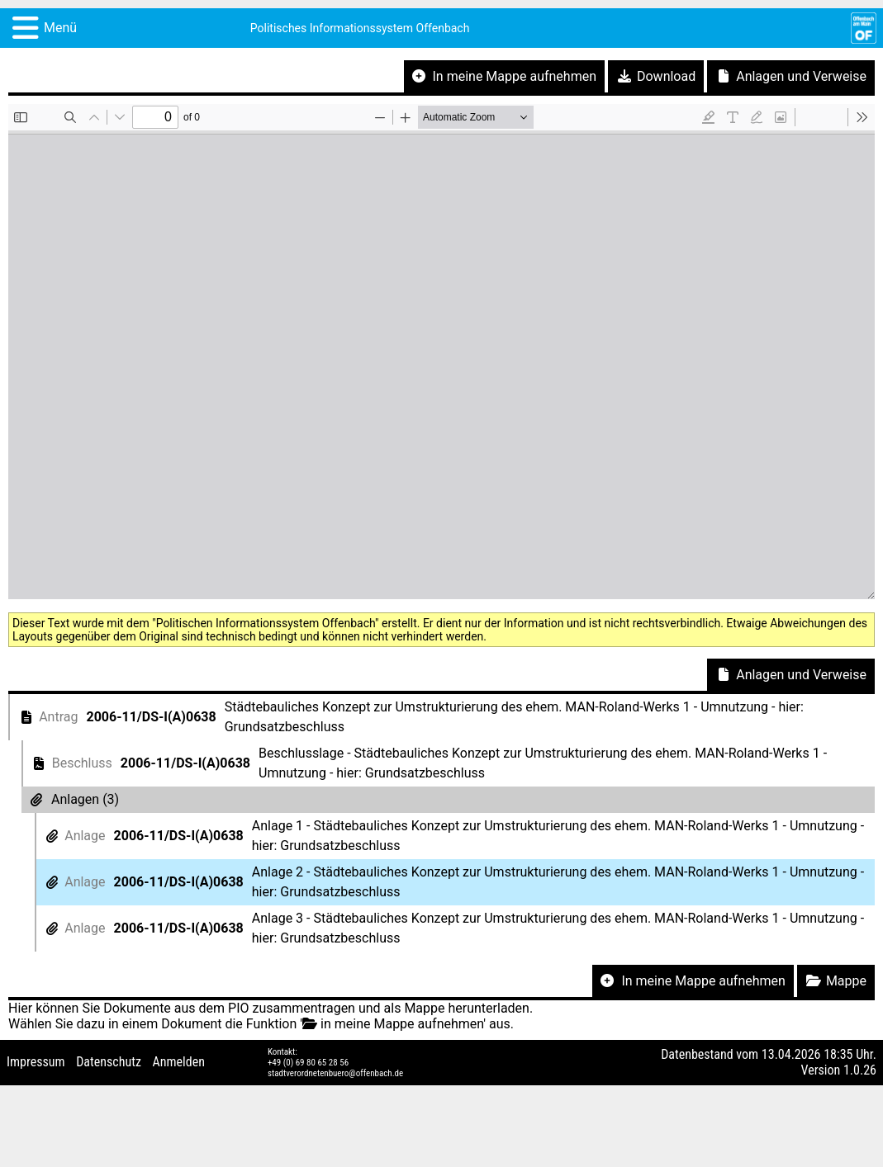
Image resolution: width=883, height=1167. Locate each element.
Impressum (36, 1062)
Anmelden (179, 1062)
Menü (60, 27)
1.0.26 (859, 1070)
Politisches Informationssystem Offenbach (360, 28)
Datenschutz (108, 1062)
